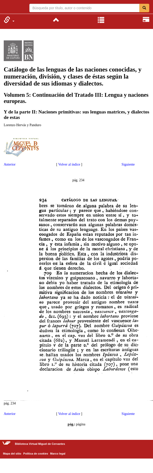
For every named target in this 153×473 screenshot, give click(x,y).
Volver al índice (69, 164)
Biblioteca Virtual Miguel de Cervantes (6, 7)
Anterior (9, 164)
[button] (9, 19)
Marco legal (57, 453)
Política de (35, 453)
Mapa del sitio (12, 453)
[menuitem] (9, 19)
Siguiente (128, 164)
